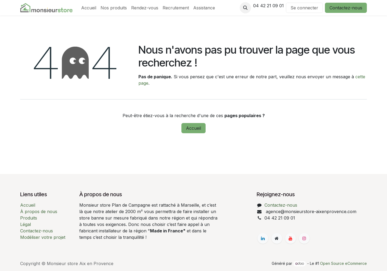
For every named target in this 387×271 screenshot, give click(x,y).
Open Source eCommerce (343, 263)
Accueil (193, 128)
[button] (245, 7)
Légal (25, 224)
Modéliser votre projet (42, 237)
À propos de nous (38, 211)
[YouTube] (290, 238)
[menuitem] (88, 7)
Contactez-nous (345, 7)
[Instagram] (304, 238)
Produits (28, 218)
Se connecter (304, 7)
